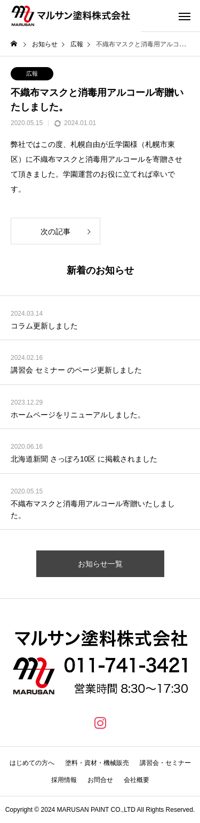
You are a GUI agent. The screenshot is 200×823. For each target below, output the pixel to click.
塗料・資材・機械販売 (97, 763)
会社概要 (136, 780)
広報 (32, 73)
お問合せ (100, 780)
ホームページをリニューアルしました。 (78, 414)
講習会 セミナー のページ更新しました (76, 370)
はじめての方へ (32, 763)
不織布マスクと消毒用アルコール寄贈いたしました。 (93, 509)
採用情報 (64, 780)
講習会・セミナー (165, 763)
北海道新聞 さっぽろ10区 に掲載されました (84, 459)
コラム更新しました (44, 326)
